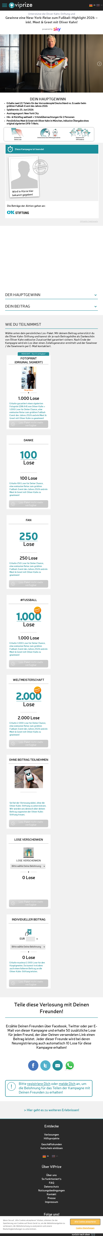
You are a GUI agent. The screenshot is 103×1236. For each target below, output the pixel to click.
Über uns (51, 1175)
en (102, 5)
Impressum (51, 1202)
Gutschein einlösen (51, 1148)
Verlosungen (51, 1134)
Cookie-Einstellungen (85, 1228)
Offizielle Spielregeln (89, 222)
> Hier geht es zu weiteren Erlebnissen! (51, 1110)
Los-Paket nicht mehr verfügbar (31, 424)
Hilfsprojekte (51, 1138)
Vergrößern (28, 390)
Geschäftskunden (51, 1144)
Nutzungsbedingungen (51, 1190)
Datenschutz (51, 1186)
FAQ (51, 1182)
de (94, 5)
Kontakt (51, 1194)
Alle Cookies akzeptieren (85, 1222)
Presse (52, 1198)
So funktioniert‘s (51, 1179)
